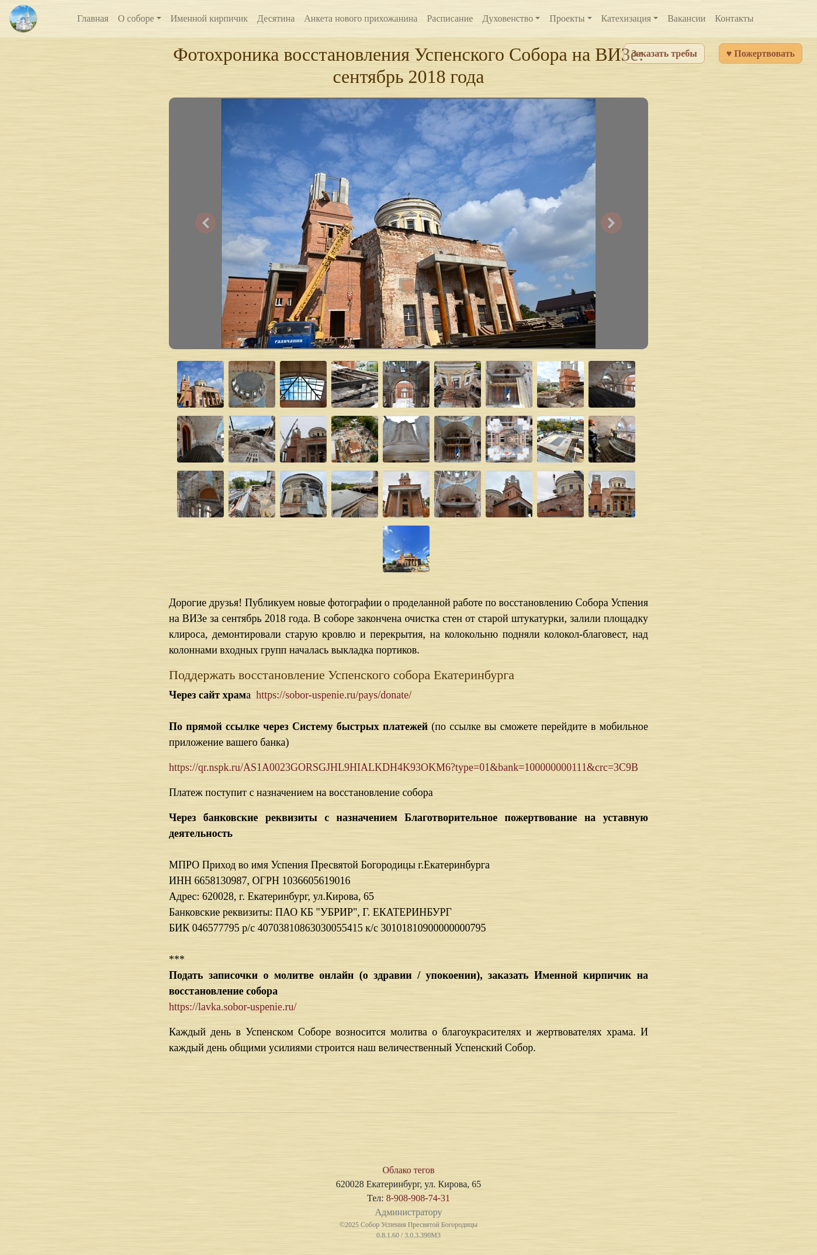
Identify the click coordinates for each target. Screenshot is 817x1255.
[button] (205, 223)
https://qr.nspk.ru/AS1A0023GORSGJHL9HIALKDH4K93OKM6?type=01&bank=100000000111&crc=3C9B (403, 767)
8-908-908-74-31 (418, 1198)
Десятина (276, 18)
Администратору (408, 1212)
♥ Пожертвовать (760, 53)
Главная (93, 18)
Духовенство (507, 18)
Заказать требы (664, 53)
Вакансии (686, 18)
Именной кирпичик (209, 18)
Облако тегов (408, 1170)
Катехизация (626, 18)
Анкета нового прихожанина (360, 18)
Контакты (734, 18)
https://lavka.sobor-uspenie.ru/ (233, 1007)
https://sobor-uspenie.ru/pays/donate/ (333, 695)
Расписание (450, 18)
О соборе (136, 18)
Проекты (566, 18)
